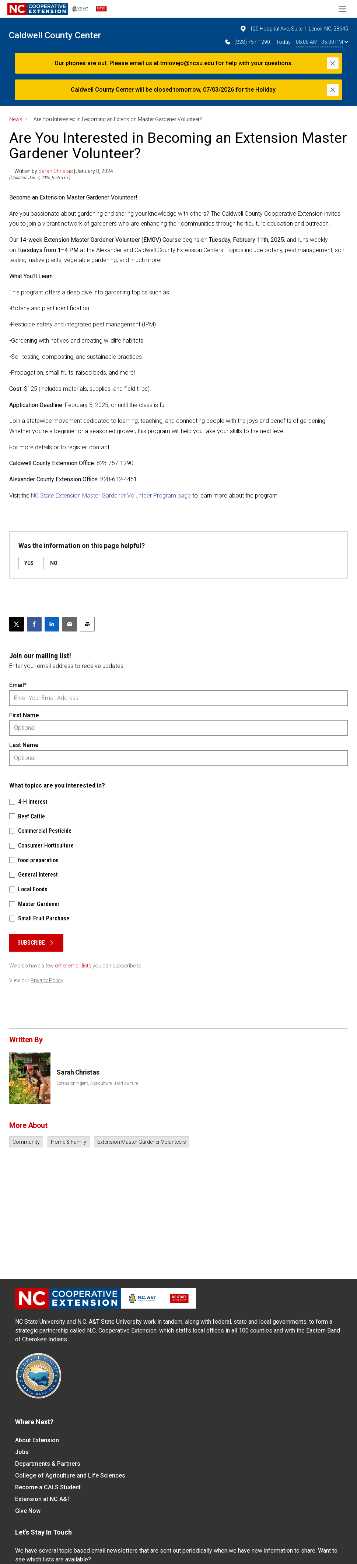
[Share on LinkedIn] (52, 624)
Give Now (28, 1510)
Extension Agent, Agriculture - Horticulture (97, 1083)
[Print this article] (87, 624)
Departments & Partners (47, 1463)
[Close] (333, 63)
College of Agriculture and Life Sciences (70, 1475)
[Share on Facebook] (34, 624)
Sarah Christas (55, 171)
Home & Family (68, 1142)
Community (26, 1142)
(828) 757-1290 (247, 42)
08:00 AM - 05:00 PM (322, 42)
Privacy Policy (47, 980)
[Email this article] (69, 624)
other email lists (73, 966)
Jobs (22, 1451)
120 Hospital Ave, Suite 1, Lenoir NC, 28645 (293, 28)
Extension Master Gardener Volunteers (141, 1142)
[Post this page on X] (16, 624)
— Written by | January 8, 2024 (61, 171)
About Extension (37, 1440)
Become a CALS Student (48, 1487)
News (15, 119)
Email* (18, 685)
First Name (24, 715)
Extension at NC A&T (43, 1499)
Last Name (23, 745)
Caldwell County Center (55, 35)
